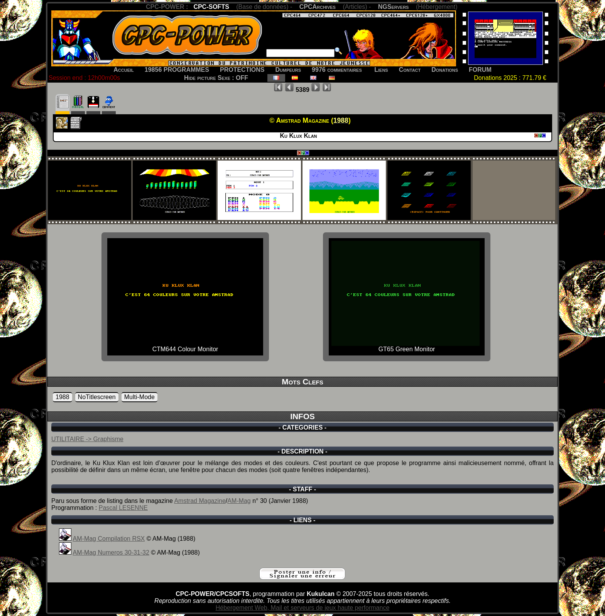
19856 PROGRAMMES (177, 69)
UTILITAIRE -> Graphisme (87, 439)
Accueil (123, 69)
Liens (381, 69)
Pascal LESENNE (123, 507)
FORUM (480, 69)
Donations (444, 69)
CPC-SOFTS (211, 6)
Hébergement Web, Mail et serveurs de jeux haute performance (303, 607)
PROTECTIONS (242, 69)
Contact (410, 69)
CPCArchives (317, 6)
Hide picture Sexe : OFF (216, 77)
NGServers (393, 6)
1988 (62, 397)
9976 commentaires (337, 69)
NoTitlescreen (97, 397)
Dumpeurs (288, 69)
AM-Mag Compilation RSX (109, 538)
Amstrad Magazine (199, 501)
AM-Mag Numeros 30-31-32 (111, 552)
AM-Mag (238, 501)
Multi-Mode (139, 397)
